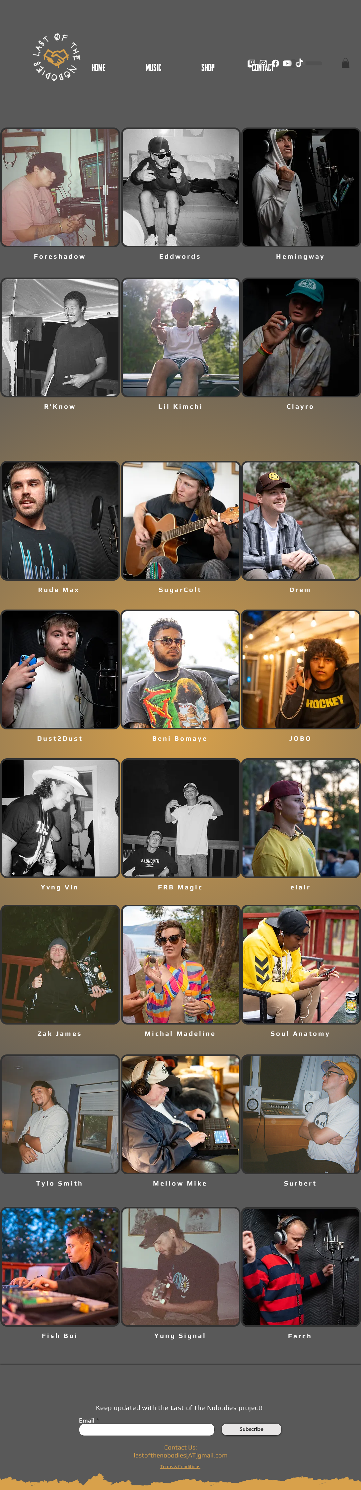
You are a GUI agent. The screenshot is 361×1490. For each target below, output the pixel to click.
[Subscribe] (251, 1429)
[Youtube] (287, 63)
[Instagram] (263, 63)
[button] (345, 63)
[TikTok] (299, 63)
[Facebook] (275, 63)
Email (87, 1421)
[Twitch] (251, 63)
